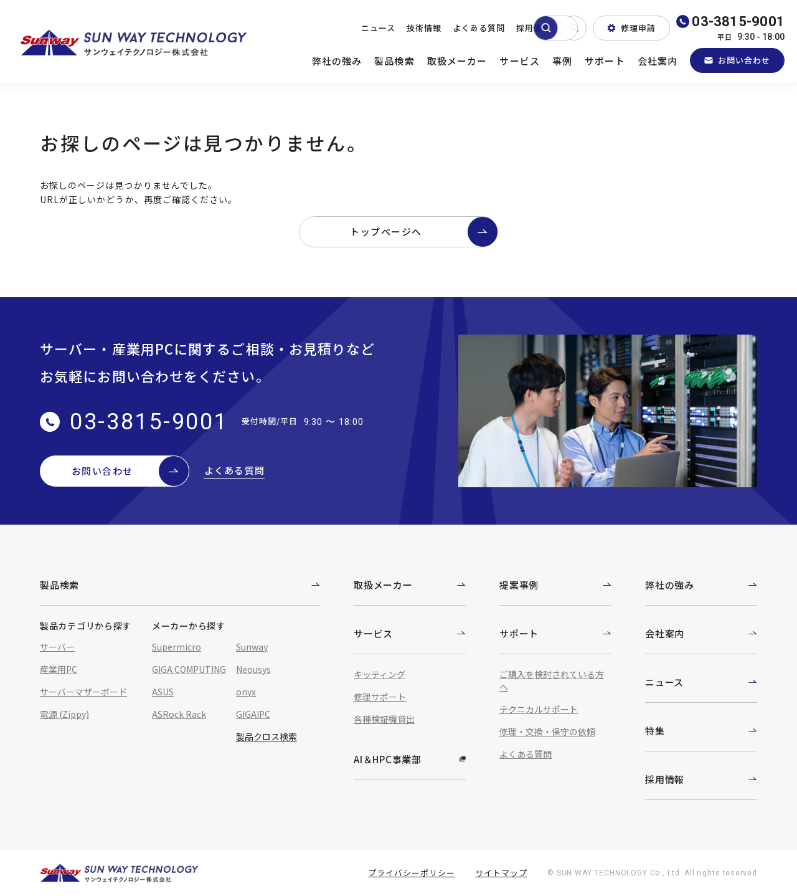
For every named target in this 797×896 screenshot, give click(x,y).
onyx (246, 691)
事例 (562, 60)
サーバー (57, 647)
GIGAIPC (253, 714)
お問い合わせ (737, 60)
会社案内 (658, 60)
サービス (519, 60)
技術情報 (424, 28)
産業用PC (58, 669)
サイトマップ (501, 873)
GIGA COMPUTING (189, 669)
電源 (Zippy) (64, 714)
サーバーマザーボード (83, 691)
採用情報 (533, 28)
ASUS (163, 691)
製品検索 (394, 60)
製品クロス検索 (266, 736)
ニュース (378, 28)
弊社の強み (337, 60)
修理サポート (380, 696)
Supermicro (176, 647)
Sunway (252, 647)
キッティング (379, 674)
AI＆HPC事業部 (410, 759)
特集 (701, 730)
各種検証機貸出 (384, 719)
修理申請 (631, 28)
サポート (605, 60)
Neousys (253, 669)
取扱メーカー (457, 60)
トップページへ (424, 232)
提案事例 (555, 584)
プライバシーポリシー (411, 873)
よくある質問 (479, 28)
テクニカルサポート (538, 709)
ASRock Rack (179, 714)
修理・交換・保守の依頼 (547, 731)
